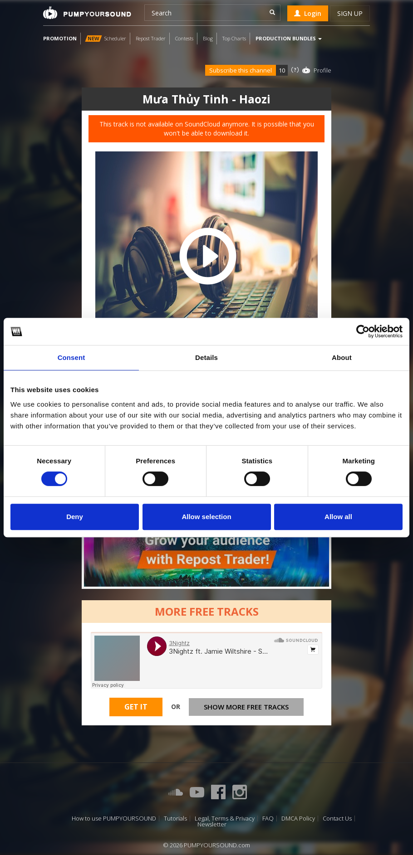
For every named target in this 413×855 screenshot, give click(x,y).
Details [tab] (206, 357)
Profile (322, 70)
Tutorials (175, 818)
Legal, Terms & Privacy (225, 818)
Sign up (350, 13)
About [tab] (342, 357)
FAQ (268, 818)
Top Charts (234, 38)
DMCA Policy (298, 818)
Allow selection (206, 516)
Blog (208, 38)
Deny (74, 516)
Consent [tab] (71, 357)
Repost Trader (151, 38)
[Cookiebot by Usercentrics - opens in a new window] (363, 331)
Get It (136, 707)
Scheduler (105, 38)
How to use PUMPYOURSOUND (114, 818)
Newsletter (211, 824)
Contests (184, 38)
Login (307, 13)
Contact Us (337, 818)
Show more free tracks (246, 706)
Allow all (338, 516)
